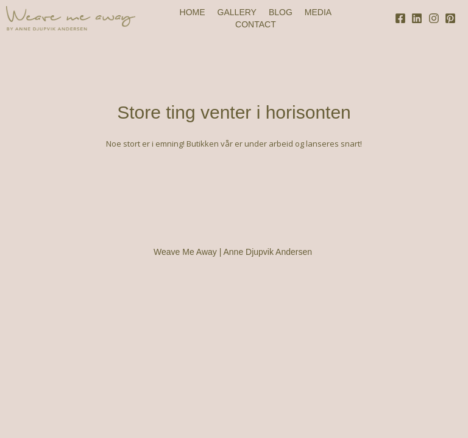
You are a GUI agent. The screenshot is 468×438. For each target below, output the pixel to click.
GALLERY (237, 12)
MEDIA (318, 12)
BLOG (280, 12)
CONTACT (255, 24)
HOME (192, 12)
